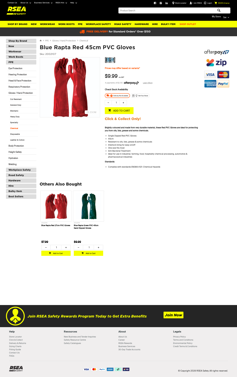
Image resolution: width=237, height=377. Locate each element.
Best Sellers (15, 196)
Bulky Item (168, 24)
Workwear (47, 24)
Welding (12, 164)
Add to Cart (58, 253)
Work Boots (66, 24)
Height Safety (15, 152)
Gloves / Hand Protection (20, 93)
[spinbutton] (116, 102)
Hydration (13, 158)
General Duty (15, 105)
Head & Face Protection (19, 80)
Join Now (173, 315)
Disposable (15, 134)
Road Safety (122, 24)
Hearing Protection (17, 74)
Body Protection (16, 145)
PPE (80, 24)
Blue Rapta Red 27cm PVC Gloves (55, 225)
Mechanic (14, 111)
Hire (155, 24)
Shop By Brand (18, 24)
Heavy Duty (14, 117)
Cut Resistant (16, 99)
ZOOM (93, 112)
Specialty (14, 122)
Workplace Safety (98, 24)
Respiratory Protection (19, 86)
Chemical (14, 128)
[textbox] (162, 10)
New (34, 24)
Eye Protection (15, 68)
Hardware (142, 24)
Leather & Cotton (17, 140)
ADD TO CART (121, 110)
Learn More (147, 83)
